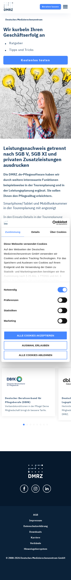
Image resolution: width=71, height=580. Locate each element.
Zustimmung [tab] (12, 232)
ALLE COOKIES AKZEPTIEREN (35, 335)
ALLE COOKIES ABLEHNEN (35, 355)
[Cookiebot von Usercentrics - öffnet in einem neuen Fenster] (52, 222)
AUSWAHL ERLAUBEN (35, 345)
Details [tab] (35, 232)
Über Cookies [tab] (58, 232)
